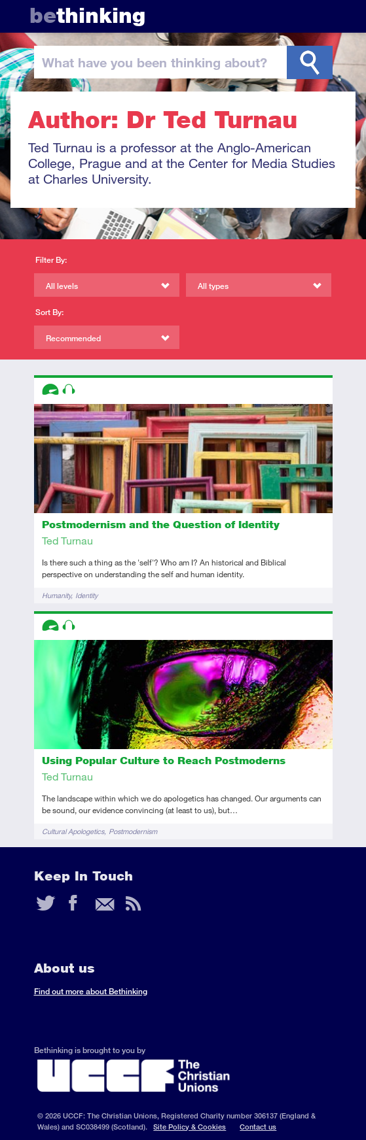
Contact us (258, 1126)
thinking (87, 15)
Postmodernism (133, 831)
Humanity (56, 595)
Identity (86, 595)
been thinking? (154, 62)
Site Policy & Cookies (189, 1126)
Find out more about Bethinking (90, 991)
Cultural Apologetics (73, 831)
